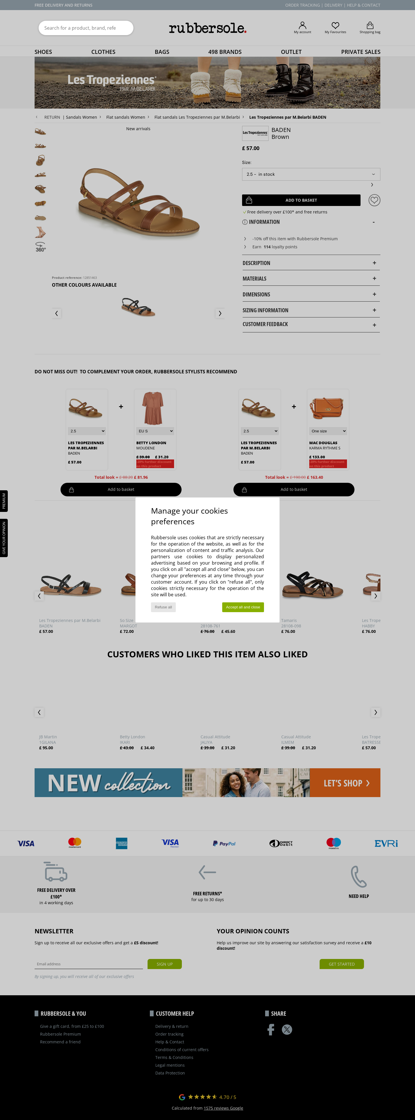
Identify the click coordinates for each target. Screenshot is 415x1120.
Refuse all (163, 607)
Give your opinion (3, 538)
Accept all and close (243, 607)
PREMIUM (3, 501)
